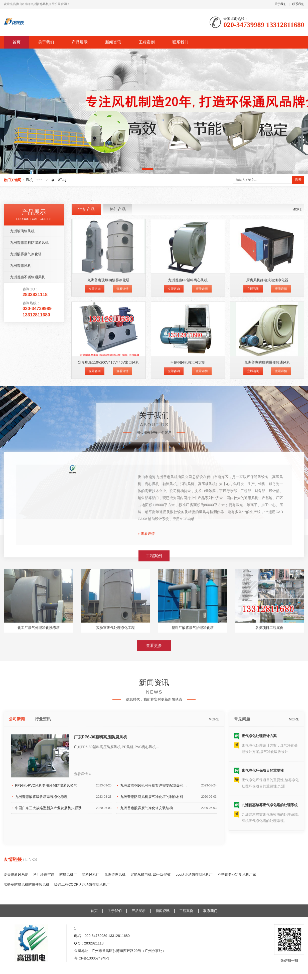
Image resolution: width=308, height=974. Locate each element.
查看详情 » (82, 915)
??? (39, 180)
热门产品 (118, 358)
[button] (147, 169)
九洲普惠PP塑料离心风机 (188, 428)
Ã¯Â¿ (62, 180)
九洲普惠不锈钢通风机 (27, 426)
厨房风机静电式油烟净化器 (267, 428)
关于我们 (280, 4)
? (47, 180)
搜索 (298, 180)
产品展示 (80, 42)
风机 (29, 180)
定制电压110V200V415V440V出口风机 (108, 511)
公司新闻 (17, 860)
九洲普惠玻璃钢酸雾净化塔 (108, 428)
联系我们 (298, 4)
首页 (17, 42)
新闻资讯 (113, 42)
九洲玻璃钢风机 (22, 380)
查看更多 (154, 731)
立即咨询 (95, 437)
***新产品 (86, 358)
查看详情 (122, 437)
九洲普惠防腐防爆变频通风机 (267, 511)
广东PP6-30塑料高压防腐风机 (100, 878)
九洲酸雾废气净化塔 (26, 403)
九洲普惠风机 (20, 414)
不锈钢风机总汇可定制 (187, 511)
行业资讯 (43, 860)
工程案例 (147, 42)
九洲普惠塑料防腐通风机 (29, 391)
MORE (296, 358)
